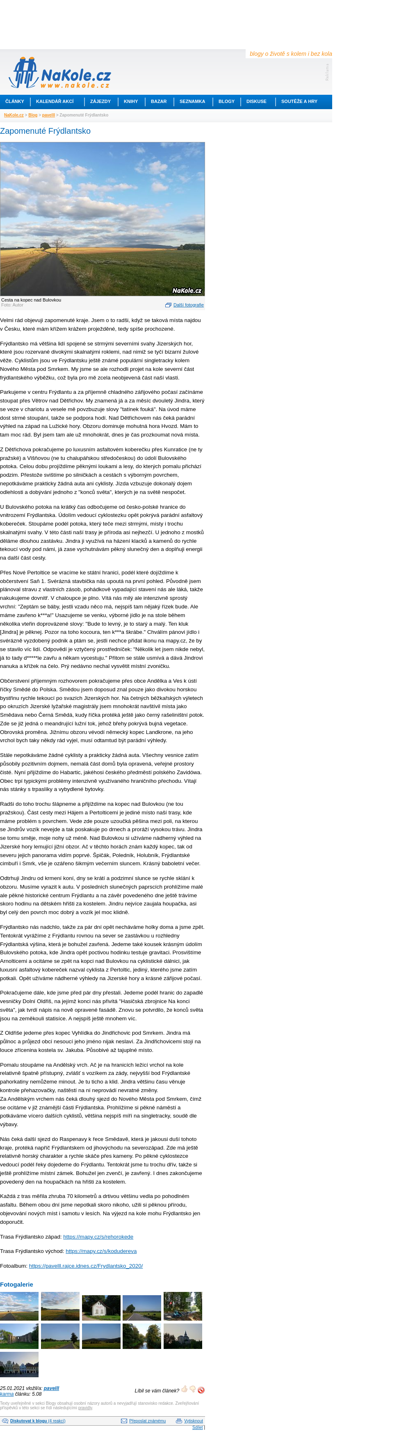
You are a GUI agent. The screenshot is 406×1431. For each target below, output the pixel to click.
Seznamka (192, 101)
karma (7, 1394)
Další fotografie (188, 304)
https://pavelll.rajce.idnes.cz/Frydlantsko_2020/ (86, 1266)
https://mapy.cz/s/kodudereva (101, 1251)
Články (14, 101)
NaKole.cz (14, 115)
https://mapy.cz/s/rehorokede (98, 1237)
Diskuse (256, 101)
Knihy (131, 101)
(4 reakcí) (37, 1421)
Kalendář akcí (54, 101)
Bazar (159, 101)
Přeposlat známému (147, 1421)
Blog (32, 115)
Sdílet (197, 1427)
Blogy (227, 101)
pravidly (85, 1408)
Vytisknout (193, 1421)
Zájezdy (100, 101)
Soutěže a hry (299, 101)
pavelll (48, 115)
